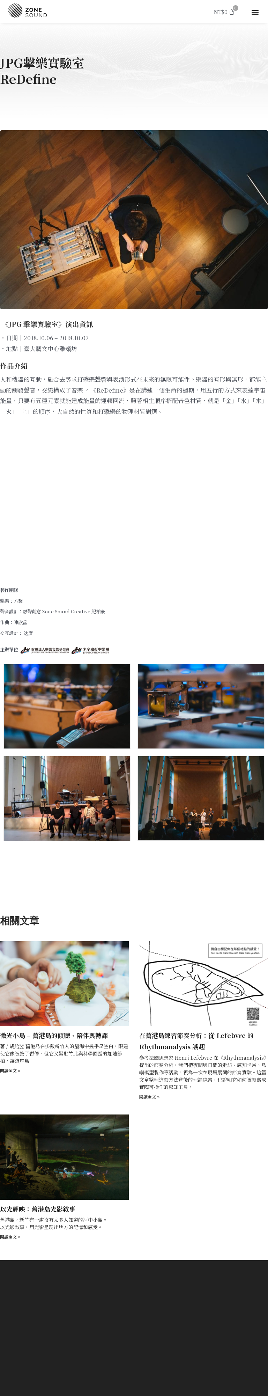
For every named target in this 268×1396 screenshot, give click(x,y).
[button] (255, 11)
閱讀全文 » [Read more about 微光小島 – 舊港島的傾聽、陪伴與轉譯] (10, 1070)
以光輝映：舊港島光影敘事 (37, 1208)
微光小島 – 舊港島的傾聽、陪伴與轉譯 (54, 1035)
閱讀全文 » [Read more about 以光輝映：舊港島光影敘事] (10, 1237)
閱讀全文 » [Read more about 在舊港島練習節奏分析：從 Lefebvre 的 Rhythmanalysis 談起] (149, 1096)
